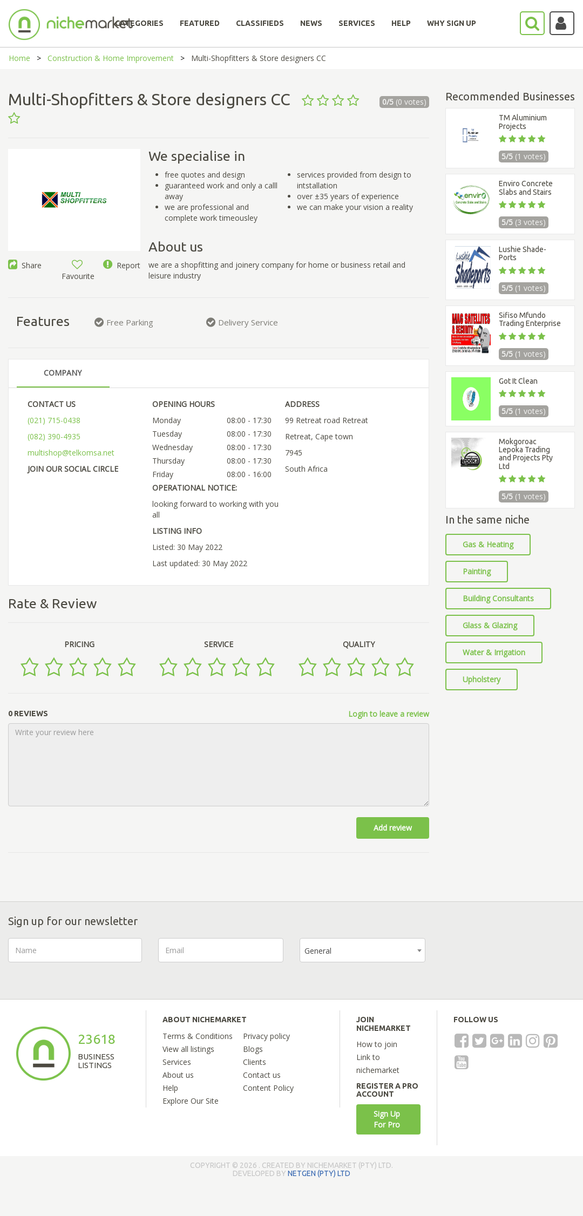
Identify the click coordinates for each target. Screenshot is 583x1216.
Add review (393, 828)
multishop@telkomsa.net (71, 452)
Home (19, 58)
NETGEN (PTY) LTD (319, 1173)
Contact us (262, 1075)
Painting (477, 571)
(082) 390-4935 (54, 436)
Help (170, 1088)
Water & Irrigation (494, 652)
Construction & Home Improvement (111, 58)
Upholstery (481, 679)
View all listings (188, 1049)
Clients (254, 1062)
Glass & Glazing (490, 625)
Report (121, 265)
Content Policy (268, 1088)
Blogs (253, 1049)
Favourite (78, 270)
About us (178, 1075)
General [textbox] (317, 951)
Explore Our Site (190, 1101)
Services (176, 1062)
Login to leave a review (388, 714)
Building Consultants (498, 598)
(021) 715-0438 (54, 420)
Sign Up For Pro (387, 1119)
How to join (376, 1044)
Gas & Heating (488, 544)
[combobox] (362, 950)
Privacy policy (266, 1036)
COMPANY (63, 373)
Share (25, 265)
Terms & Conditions (197, 1036)
